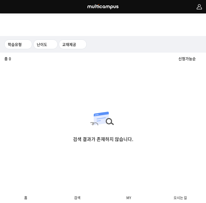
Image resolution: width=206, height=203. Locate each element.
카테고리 (6, 6)
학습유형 (15, 44)
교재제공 (69, 44)
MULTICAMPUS (103, 6)
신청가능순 (187, 58)
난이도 (42, 44)
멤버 (199, 6)
